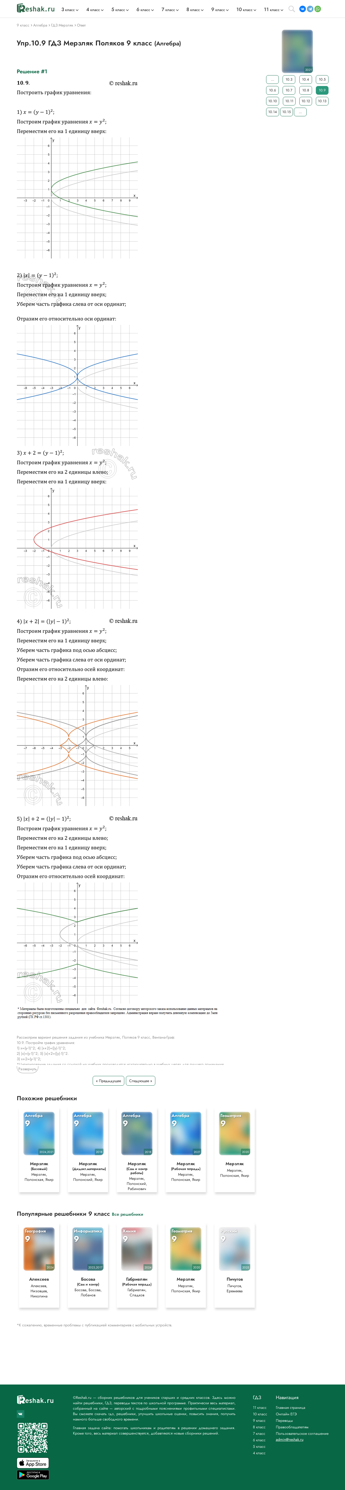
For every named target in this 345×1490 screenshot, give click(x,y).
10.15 (286, 111)
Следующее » (140, 1080)
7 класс (259, 1433)
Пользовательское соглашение (302, 1433)
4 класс (259, 1453)
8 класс (259, 1427)
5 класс (259, 1446)
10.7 (289, 90)
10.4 (305, 79)
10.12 (306, 101)
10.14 (272, 111)
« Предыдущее (108, 1080)
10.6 (272, 90)
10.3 (289, 79)
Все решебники (127, 1214)
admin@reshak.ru (289, 1439)
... (272, 79)
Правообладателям (292, 1427)
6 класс (259, 1440)
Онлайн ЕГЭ (286, 1414)
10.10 (272, 101)
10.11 (289, 101)
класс (68, 9)
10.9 (322, 90)
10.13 (322, 101)
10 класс (260, 1414)
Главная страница (290, 1407)
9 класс (259, 1420)
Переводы (284, 1420)
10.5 (322, 79)
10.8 (305, 90)
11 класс (260, 1407)
